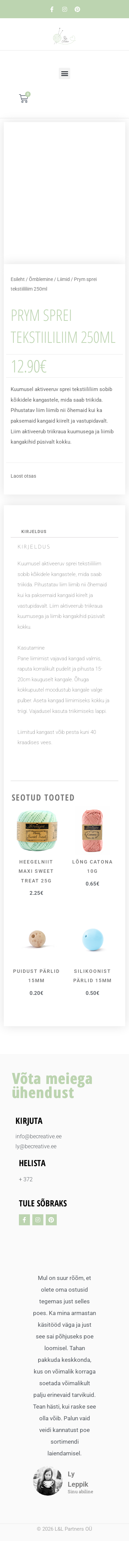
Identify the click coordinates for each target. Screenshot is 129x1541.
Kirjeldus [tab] (33, 531)
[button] (64, 73)
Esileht (18, 279)
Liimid (63, 279)
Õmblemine (41, 279)
